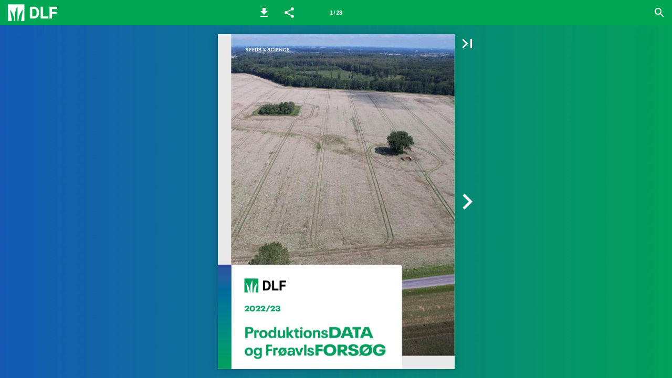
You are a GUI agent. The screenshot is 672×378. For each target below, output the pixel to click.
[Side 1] (336, 12)
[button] (264, 12)
